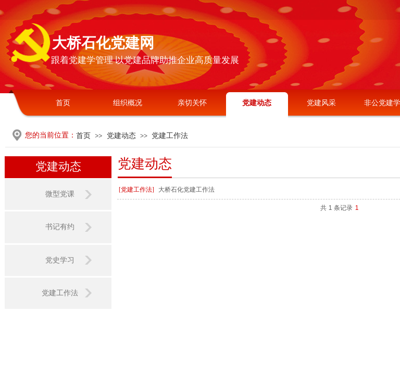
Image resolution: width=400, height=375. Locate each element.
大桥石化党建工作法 (186, 189)
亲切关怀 (192, 103)
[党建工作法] (136, 189)
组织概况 (127, 103)
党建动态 (256, 103)
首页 (63, 103)
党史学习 (59, 260)
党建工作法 (170, 136)
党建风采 (321, 103)
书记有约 (59, 227)
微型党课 (59, 194)
